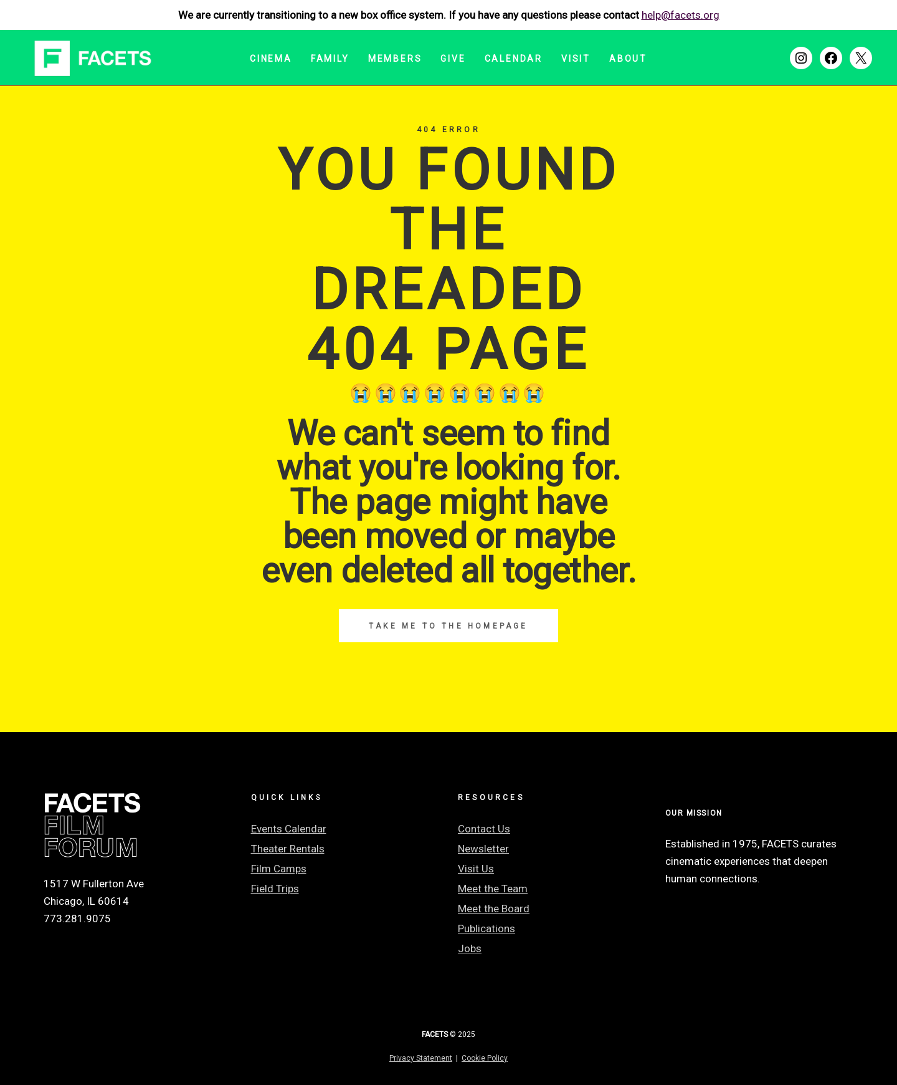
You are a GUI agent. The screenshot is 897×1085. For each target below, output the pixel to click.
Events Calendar (288, 828)
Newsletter (483, 848)
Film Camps (278, 868)
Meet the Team (493, 888)
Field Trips (275, 888)
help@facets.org (680, 15)
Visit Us (476, 868)
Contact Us (484, 828)
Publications (486, 928)
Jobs (470, 948)
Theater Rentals (288, 848)
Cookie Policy (485, 1058)
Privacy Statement (420, 1058)
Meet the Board (493, 908)
